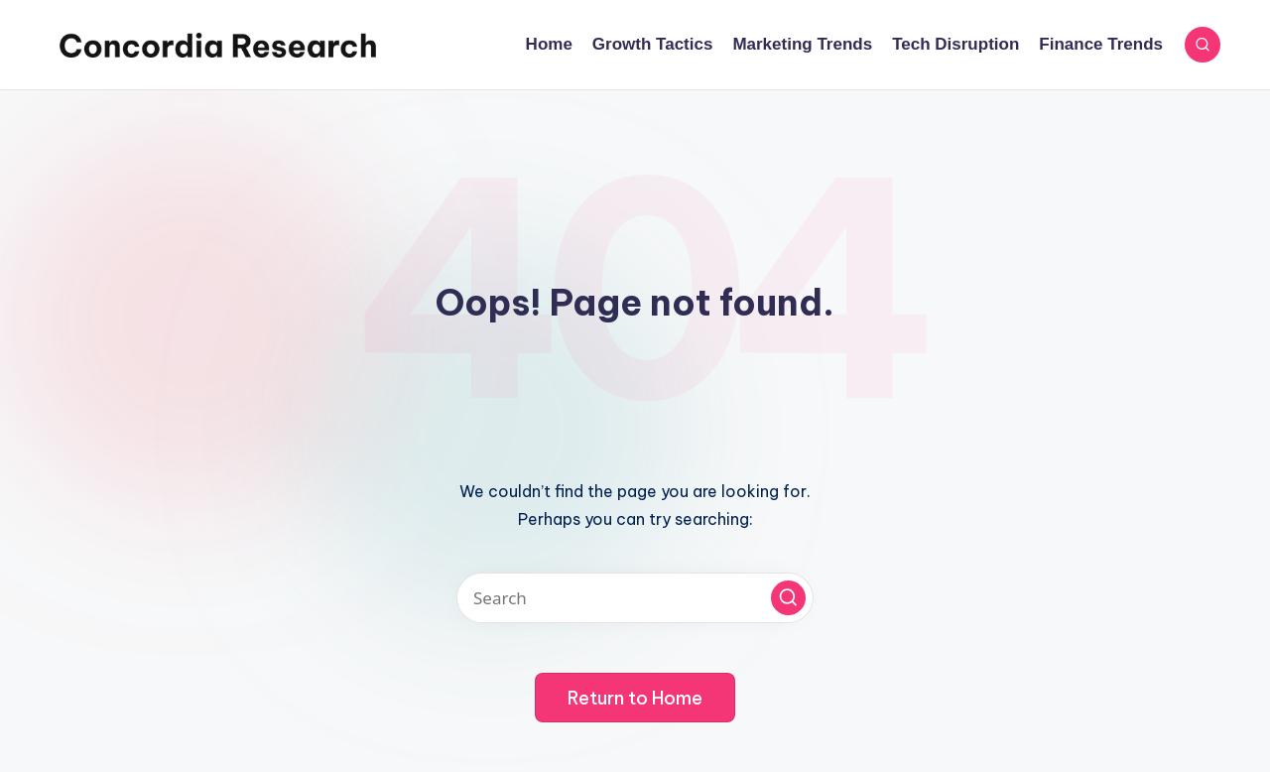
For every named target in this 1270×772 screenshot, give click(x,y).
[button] (788, 597)
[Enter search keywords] (635, 598)
